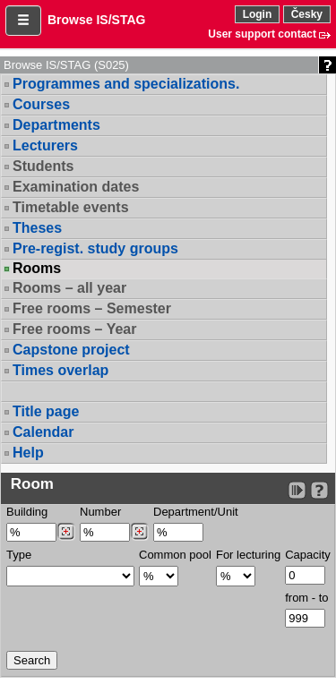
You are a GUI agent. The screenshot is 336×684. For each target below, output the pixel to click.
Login (257, 14)
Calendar (43, 432)
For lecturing (248, 554)
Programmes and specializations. (126, 83)
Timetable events (71, 207)
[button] (23, 20)
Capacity (308, 554)
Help (28, 452)
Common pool (175, 554)
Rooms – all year (69, 287)
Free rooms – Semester (92, 308)
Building (26, 511)
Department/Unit (195, 511)
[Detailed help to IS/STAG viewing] (319, 490)
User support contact (262, 34)
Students (43, 166)
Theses (37, 227)
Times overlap (60, 370)
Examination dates (76, 186)
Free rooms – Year (74, 329)
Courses (41, 104)
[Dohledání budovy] (65, 532)
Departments (56, 125)
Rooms (37, 269)
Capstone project (71, 349)
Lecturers (45, 145)
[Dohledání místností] (139, 532)
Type (18, 554)
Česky (307, 14)
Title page (46, 411)
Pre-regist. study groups (95, 248)
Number (100, 511)
